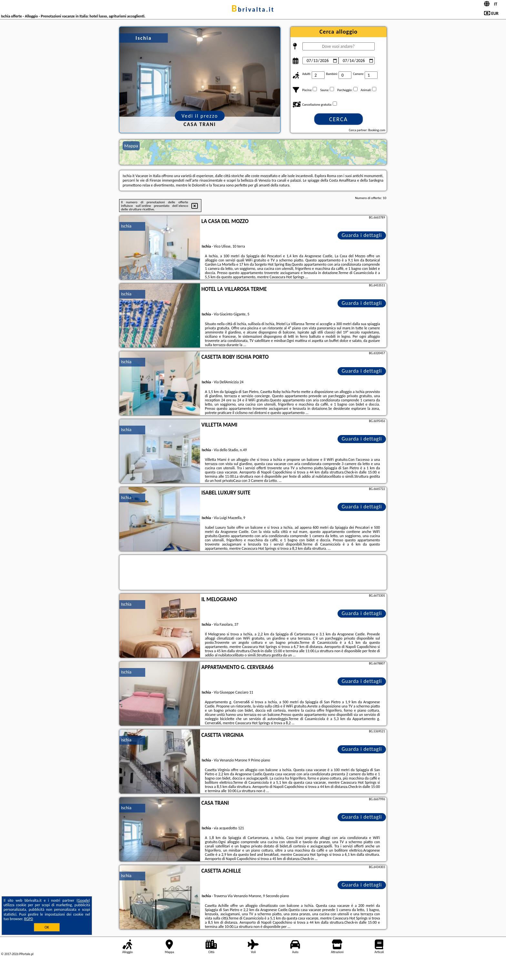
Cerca (338, 119)
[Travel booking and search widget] (253, 572)
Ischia (126, 226)
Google (83, 900)
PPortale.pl (26, 954)
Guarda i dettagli (362, 235)
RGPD (28, 919)
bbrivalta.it (252, 9)
